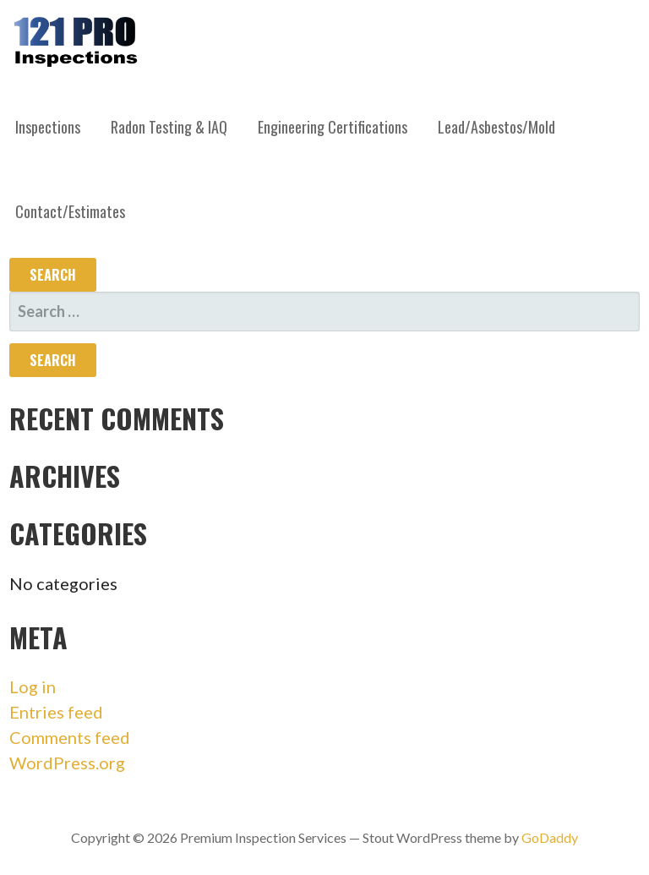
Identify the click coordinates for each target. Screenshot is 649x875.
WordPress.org (67, 762)
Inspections (47, 127)
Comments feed (69, 737)
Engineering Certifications (332, 127)
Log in (32, 686)
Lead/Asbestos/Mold (496, 127)
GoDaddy (549, 837)
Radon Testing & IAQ (169, 127)
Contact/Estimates (70, 211)
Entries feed (56, 712)
